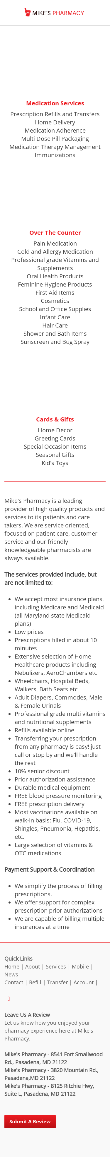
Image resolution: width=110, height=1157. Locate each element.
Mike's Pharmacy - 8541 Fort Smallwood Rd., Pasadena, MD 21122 (53, 1058)
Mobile (80, 966)
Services (56, 966)
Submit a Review (30, 1121)
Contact (13, 982)
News (11, 974)
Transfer (57, 982)
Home (11, 966)
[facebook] (8, 998)
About (32, 966)
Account (84, 982)
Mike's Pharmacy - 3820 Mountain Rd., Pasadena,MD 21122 (51, 1074)
